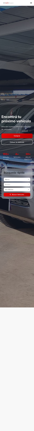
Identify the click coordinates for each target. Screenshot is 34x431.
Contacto (4, 410)
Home (3, 404)
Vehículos (4, 407)
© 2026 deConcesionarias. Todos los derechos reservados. (15, 427)
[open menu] (31, 3)
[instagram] (18, 421)
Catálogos (4, 412)
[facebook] (15, 421)
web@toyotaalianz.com (11, 396)
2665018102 (7, 393)
